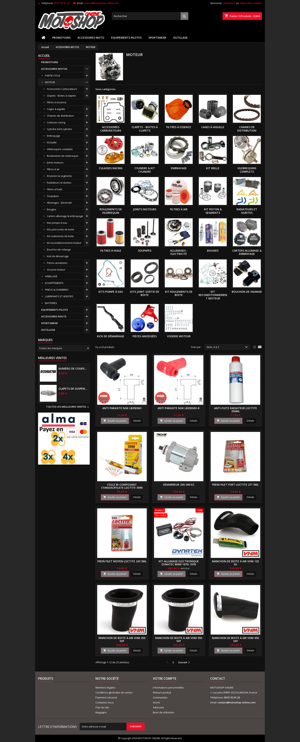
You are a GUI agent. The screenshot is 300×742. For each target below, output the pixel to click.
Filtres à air (53, 169)
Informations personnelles (168, 687)
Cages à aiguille (56, 109)
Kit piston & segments (59, 176)
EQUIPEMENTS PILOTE (54, 309)
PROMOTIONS (61, 37)
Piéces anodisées (57, 263)
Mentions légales (105, 687)
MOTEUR (50, 82)
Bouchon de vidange (59, 249)
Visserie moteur (56, 269)
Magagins (101, 712)
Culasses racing (56, 122)
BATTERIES (51, 303)
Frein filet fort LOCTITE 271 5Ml (235, 484)
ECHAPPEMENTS (54, 283)
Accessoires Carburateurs (62, 89)
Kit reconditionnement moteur (64, 243)
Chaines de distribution (60, 115)
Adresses (158, 707)
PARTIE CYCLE (52, 75)
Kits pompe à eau (57, 222)
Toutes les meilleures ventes (68, 407)
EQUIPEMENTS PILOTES (126, 37)
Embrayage (53, 135)
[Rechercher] (150, 16)
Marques (45, 340)
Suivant (184, 662)
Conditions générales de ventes (114, 692)
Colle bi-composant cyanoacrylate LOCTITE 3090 (122, 486)
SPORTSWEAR (157, 37)
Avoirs (156, 702)
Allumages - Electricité (59, 202)
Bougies (51, 209)
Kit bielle (52, 142)
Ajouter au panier (114, 420)
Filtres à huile (54, 189)
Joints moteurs (55, 162)
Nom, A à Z (228, 347)
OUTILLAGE (180, 37)
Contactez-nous (104, 702)
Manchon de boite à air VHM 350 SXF (178, 639)
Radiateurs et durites (59, 182)
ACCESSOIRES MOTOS (54, 69)
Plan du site (102, 707)
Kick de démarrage (58, 256)
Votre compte (164, 678)
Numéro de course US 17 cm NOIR (73, 368)
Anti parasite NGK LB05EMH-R (179, 408)
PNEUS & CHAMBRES (56, 289)
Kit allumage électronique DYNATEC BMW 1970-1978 (179, 562)
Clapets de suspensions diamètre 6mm (73, 388)
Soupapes (53, 196)
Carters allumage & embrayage (65, 216)
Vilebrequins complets (60, 149)
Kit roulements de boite (60, 236)
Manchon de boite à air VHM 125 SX (235, 562)
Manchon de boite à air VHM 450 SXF (235, 639)
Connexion (229, 3)
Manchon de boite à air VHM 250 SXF (122, 639)
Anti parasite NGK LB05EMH (121, 408)
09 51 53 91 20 (62, 3)
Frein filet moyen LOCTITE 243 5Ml (122, 561)
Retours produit (162, 692)
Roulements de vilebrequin (62, 156)
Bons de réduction (163, 712)
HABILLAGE (51, 276)
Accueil (44, 56)
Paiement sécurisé (106, 697)
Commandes (160, 697)
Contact (217, 678)
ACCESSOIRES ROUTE (53, 316)
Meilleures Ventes (52, 358)
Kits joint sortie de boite (60, 229)
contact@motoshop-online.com (101, 3)
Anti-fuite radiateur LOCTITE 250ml (235, 409)
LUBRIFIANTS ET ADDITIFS (59, 296)
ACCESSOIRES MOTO (90, 37)
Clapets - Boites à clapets (61, 95)
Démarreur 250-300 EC (178, 484)
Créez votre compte (251, 3)
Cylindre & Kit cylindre (59, 129)
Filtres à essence (56, 102)
